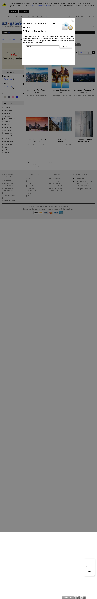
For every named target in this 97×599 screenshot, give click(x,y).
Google (78, 597)
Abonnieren (65, 47)
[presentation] (49, 53)
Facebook (75, 597)
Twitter (81, 597)
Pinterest (84, 597)
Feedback (68, 597)
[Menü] (93, 560)
